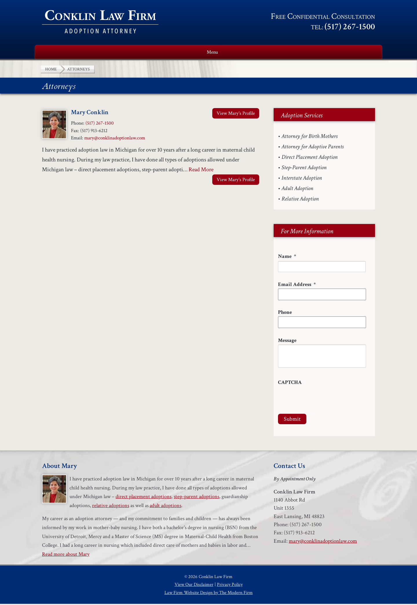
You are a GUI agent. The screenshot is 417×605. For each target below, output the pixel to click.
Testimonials (314, 52)
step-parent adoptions (196, 497)
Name (287, 257)
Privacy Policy (230, 586)
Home (50, 52)
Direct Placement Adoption (309, 158)
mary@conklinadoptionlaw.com (114, 139)
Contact (361, 52)
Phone (285, 313)
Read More (201, 170)
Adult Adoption (297, 189)
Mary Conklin (90, 113)
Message (287, 341)
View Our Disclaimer (194, 586)
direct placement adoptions (143, 497)
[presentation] (322, 399)
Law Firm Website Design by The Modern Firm (208, 594)
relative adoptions (110, 506)
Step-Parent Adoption (304, 168)
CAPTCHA (290, 383)
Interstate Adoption (301, 179)
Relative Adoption (300, 200)
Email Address (297, 285)
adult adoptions (165, 506)
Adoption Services (177, 52)
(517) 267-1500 (350, 26)
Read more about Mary (65, 555)
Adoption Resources (249, 52)
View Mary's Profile (236, 114)
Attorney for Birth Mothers (309, 137)
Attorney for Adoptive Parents (312, 148)
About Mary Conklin (104, 52)
